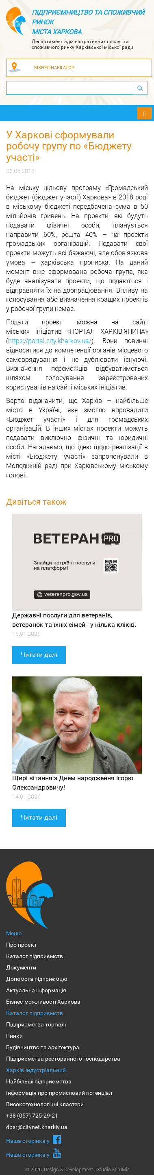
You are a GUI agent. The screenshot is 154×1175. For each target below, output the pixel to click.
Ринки (14, 1036)
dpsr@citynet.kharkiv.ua (36, 1127)
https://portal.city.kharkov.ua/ (49, 340)
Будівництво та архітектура (42, 1047)
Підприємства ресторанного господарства (63, 1058)
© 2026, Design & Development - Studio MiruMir (77, 1169)
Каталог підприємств (34, 956)
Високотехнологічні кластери (45, 1104)
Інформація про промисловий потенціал (59, 1093)
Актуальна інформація (36, 990)
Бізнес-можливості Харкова (43, 1001)
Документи (21, 967)
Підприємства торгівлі (36, 1024)
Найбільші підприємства (39, 1081)
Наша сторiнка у (33, 1139)
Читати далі (39, 655)
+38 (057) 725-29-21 (32, 1115)
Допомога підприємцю (36, 979)
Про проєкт (21, 944)
